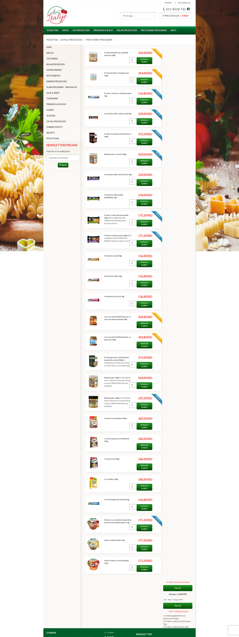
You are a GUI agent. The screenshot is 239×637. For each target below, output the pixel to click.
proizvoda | (175, 15)
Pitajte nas (52, 139)
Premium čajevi (103, 30)
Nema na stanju (142, 324)
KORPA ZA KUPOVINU (178, 48)
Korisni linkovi (113, 596)
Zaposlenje (111, 592)
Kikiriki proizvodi (56, 82)
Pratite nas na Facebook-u (118, 614)
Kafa (65, 30)
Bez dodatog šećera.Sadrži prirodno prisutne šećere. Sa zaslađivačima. (115, 363)
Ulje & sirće (52, 93)
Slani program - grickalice (61, 88)
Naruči (178, 53)
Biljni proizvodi (127, 30)
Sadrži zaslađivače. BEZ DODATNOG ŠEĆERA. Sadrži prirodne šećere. (115, 238)
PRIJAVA (168, 3)
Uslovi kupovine (113, 606)
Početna (52, 30)
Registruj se (112, 610)
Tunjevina (52, 99)
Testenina (52, 59)
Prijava (62, 165)
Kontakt (110, 588)
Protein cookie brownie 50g (176, 92)
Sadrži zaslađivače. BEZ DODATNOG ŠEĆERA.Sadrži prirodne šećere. (113, 220)
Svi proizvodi (81, 30)
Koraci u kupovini (114, 602)
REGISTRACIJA (184, 3)
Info (173, 30)
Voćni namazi (54, 70)
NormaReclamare (77, 633)
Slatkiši (50, 116)
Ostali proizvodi (72, 39)
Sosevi (50, 110)
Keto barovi (53, 76)
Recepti (50, 133)
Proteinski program (154, 30)
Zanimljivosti (54, 128)
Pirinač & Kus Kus (56, 105)
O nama (110, 584)
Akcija (50, 53)
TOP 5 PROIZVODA (178, 77)
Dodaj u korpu (142, 60)
